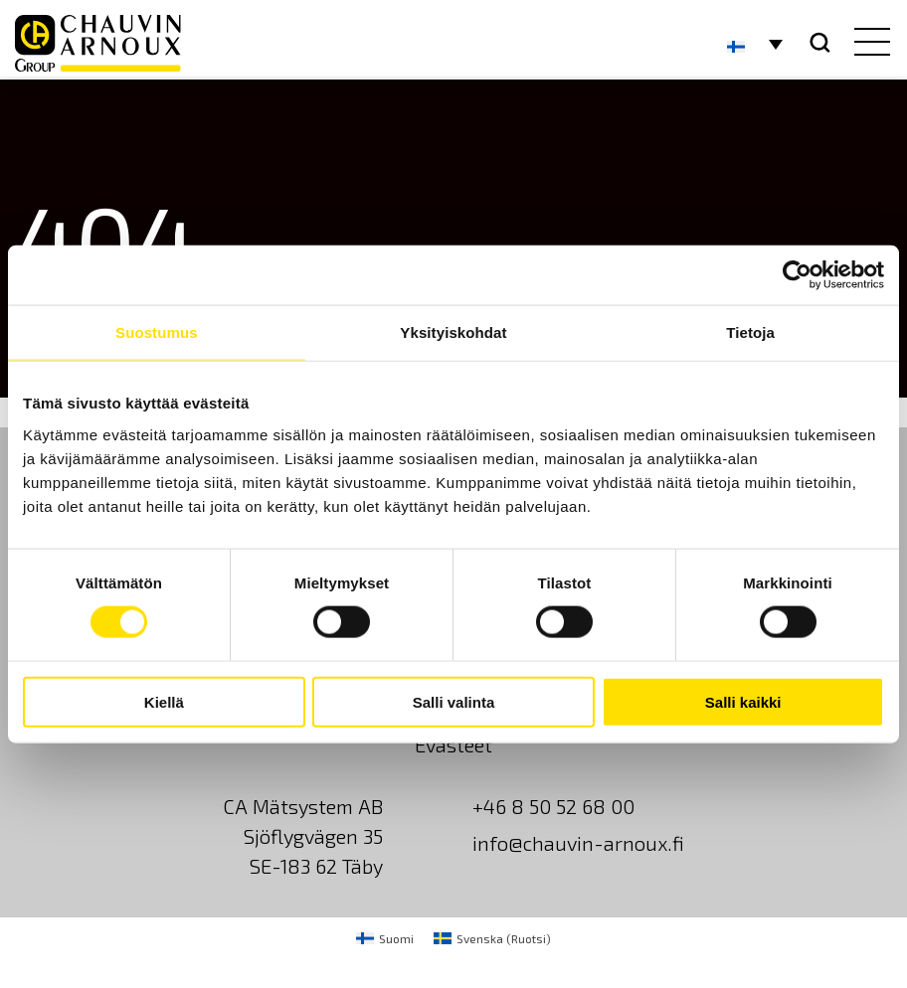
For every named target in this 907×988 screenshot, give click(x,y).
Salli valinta (454, 701)
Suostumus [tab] (156, 332)
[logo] (98, 43)
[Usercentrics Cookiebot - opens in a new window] (797, 275)
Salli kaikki (743, 701)
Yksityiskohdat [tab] (453, 332)
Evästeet (453, 744)
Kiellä (164, 701)
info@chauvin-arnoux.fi (578, 843)
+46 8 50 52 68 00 (553, 806)
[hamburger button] (867, 44)
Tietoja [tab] (750, 332)
